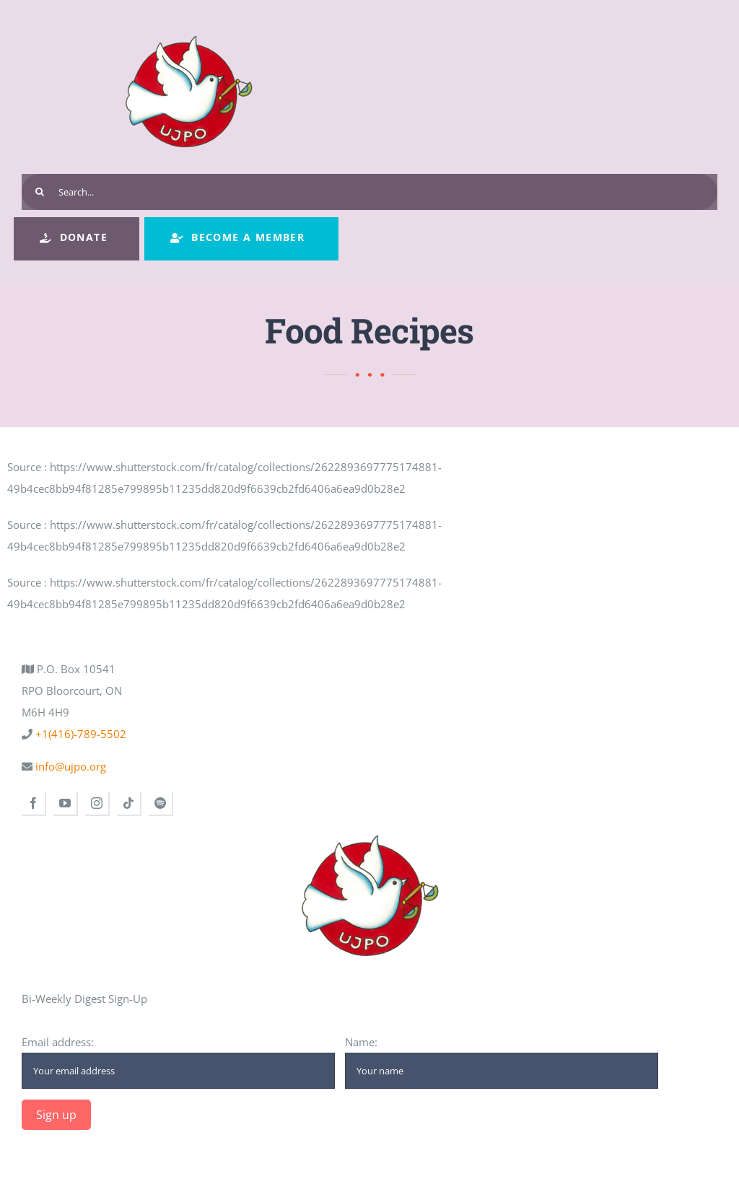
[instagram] (97, 803)
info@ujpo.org (69, 766)
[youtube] (65, 803)
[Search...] (369, 192)
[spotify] (161, 803)
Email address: (178, 1062)
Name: (501, 1062)
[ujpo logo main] (188, 23)
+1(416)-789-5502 (79, 734)
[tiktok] (129, 803)
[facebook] (34, 803)
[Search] (40, 192)
